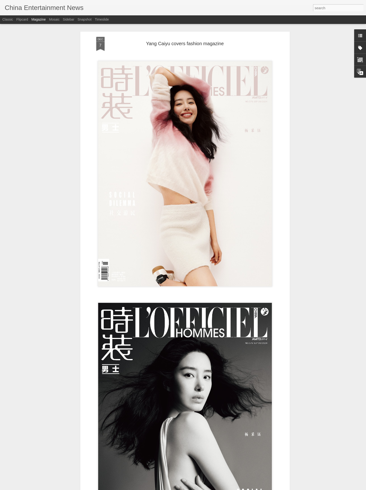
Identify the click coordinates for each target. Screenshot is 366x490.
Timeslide (102, 19)
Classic (7, 19)
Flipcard (22, 19)
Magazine (38, 19)
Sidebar (68, 19)
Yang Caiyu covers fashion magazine (185, 43)
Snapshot (85, 19)
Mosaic (54, 19)
